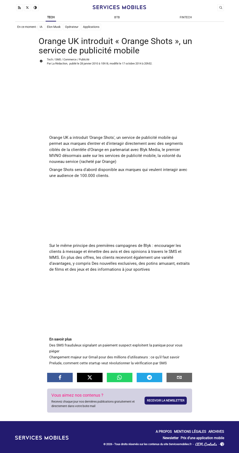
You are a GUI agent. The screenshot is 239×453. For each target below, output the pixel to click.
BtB (117, 17)
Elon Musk (54, 27)
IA (41, 27)
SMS (58, 59)
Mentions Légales (190, 432)
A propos (164, 432)
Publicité (84, 59)
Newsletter (170, 438)
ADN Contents (206, 444)
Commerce (70, 59)
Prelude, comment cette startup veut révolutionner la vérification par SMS (108, 363)
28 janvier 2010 (89, 63)
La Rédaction (59, 63)
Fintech (186, 17)
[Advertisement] (119, 102)
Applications (91, 27)
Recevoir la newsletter (165, 400)
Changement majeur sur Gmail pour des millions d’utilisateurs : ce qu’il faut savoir (114, 357)
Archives (216, 432)
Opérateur (71, 27)
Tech (51, 17)
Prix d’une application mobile (202, 438)
